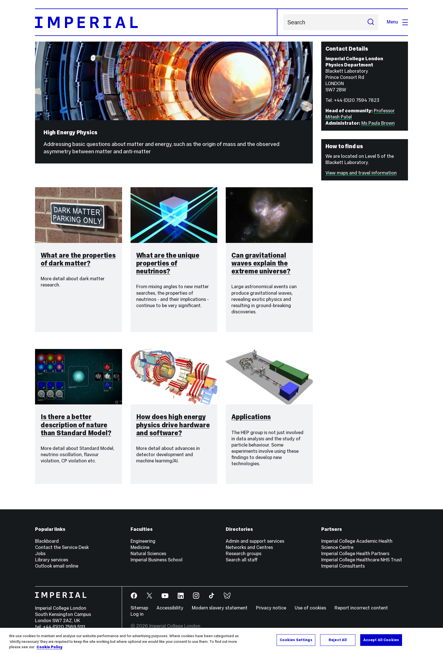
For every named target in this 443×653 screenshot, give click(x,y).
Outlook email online (56, 566)
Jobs (40, 554)
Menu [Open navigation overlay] (397, 22)
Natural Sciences (148, 554)
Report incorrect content (361, 608)
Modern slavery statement (219, 608)
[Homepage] (156, 22)
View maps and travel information (361, 173)
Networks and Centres (249, 547)
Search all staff (242, 560)
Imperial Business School (157, 560)
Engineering (143, 541)
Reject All (338, 640)
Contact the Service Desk (62, 547)
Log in (137, 614)
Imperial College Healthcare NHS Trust (361, 560)
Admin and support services (255, 541)
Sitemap (139, 608)
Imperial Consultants (343, 566)
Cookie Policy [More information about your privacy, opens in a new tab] (49, 647)
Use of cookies (310, 608)
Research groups (243, 554)
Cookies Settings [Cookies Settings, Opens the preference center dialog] (296, 640)
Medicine (140, 547)
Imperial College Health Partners (355, 554)
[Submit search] (370, 22)
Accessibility (170, 608)
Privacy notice (271, 608)
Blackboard (47, 541)
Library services (51, 560)
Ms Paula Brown (378, 123)
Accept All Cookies (381, 640)
